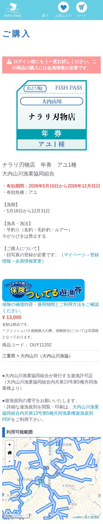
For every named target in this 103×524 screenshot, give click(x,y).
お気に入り (63, 16)
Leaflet (77, 517)
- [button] (9, 461)
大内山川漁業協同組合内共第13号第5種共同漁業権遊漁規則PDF (50, 413)
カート (82, 16)
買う (45, 16)
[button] (9, 453)
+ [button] (9, 445)
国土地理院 (91, 517)
